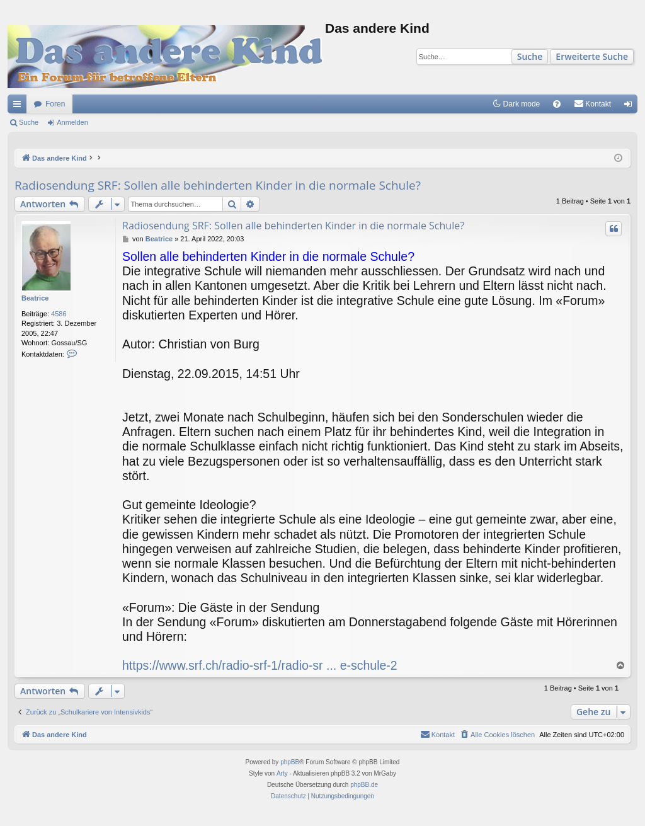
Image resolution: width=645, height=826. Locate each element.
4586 (58, 314)
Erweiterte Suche (592, 56)
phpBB (289, 762)
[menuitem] (556, 104)
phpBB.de (364, 784)
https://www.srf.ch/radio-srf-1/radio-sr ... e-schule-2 (259, 665)
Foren (55, 104)
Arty (282, 773)
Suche (530, 56)
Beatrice (35, 298)
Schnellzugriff (19, 106)
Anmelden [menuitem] (630, 106)
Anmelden (72, 122)
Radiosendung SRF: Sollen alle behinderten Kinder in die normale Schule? (217, 185)
